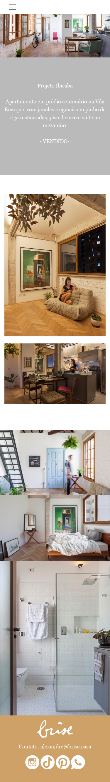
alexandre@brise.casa (65, 746)
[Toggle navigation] (13, 7)
